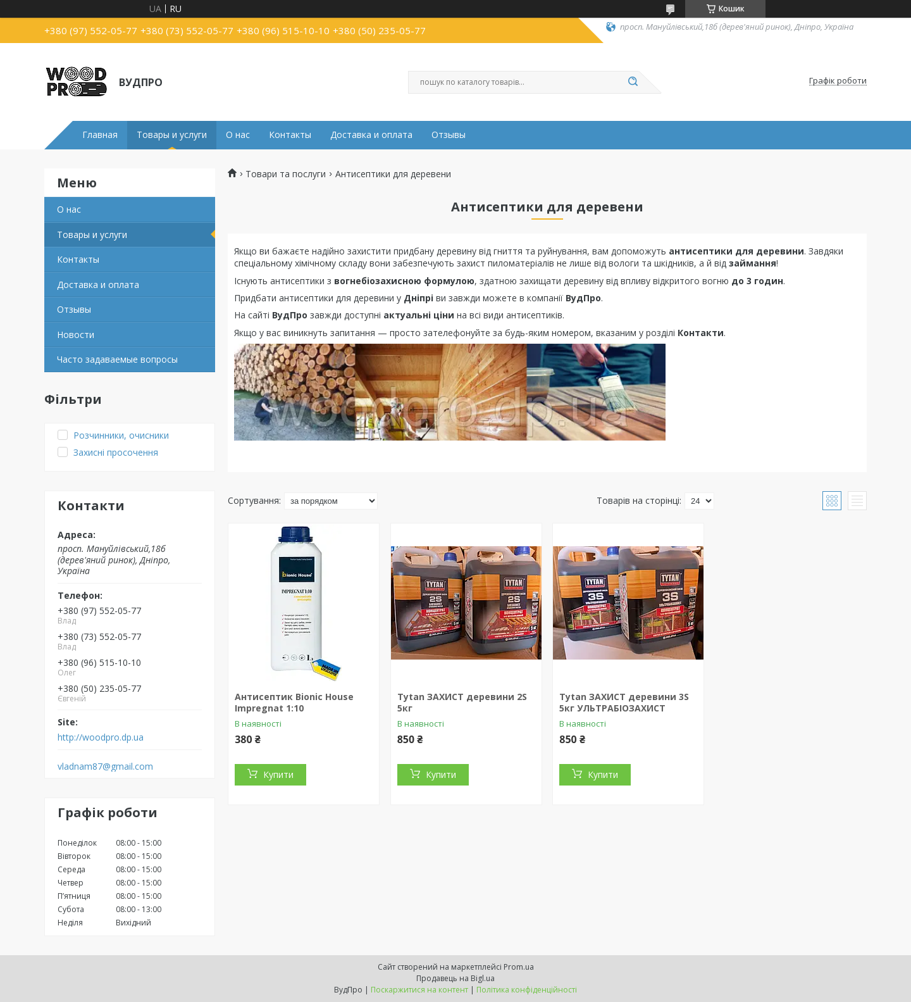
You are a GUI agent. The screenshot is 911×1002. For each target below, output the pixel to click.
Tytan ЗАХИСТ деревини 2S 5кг (462, 702)
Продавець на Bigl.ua (455, 978)
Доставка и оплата (371, 134)
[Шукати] (632, 82)
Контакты (290, 134)
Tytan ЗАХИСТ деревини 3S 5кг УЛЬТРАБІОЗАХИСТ (624, 702)
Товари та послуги (285, 174)
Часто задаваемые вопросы (117, 359)
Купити (278, 774)
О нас (238, 134)
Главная (100, 134)
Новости (75, 335)
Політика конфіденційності (526, 989)
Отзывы (448, 134)
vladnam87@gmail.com (105, 766)
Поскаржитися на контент (419, 989)
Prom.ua (519, 966)
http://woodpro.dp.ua (101, 737)
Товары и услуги (172, 134)
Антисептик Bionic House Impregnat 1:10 (294, 702)
